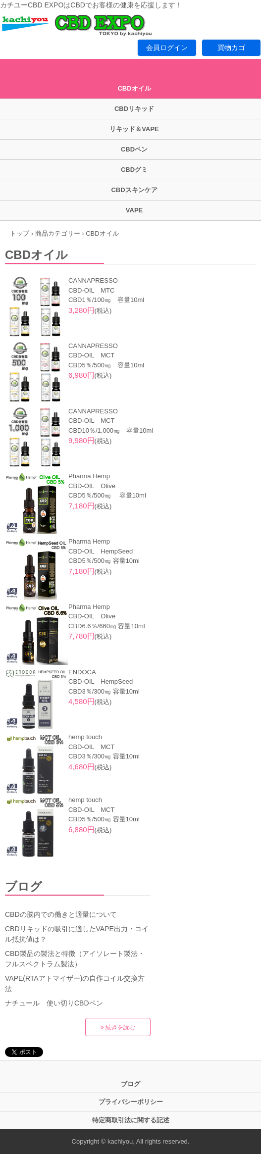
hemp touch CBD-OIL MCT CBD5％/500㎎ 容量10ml (104, 809)
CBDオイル (134, 88)
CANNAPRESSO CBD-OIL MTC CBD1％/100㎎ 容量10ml (106, 290)
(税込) (89, 310)
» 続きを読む (118, 1027)
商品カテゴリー (57, 233)
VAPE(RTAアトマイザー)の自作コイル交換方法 (75, 983)
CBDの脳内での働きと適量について (61, 914)
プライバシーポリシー (131, 1101)
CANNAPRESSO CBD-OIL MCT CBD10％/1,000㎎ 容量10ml (110, 420)
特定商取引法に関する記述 (130, 1120)
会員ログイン (167, 47)
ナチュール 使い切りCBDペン (54, 1003)
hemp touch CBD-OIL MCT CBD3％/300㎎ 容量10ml (104, 746)
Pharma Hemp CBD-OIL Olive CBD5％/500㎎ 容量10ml (107, 485)
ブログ (23, 886)
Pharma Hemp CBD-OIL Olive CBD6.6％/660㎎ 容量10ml (106, 616)
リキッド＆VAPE (133, 129)
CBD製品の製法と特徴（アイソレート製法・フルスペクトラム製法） (75, 959)
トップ (19, 233)
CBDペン (134, 149)
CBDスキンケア (134, 190)
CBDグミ (134, 169)
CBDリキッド (134, 108)
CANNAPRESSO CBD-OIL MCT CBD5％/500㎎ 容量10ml (106, 355)
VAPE (134, 210)
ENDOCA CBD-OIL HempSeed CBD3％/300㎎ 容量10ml (104, 681)
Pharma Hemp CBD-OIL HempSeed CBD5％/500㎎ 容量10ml (104, 551)
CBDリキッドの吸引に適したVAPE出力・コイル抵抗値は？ (77, 934)
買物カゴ (231, 47)
